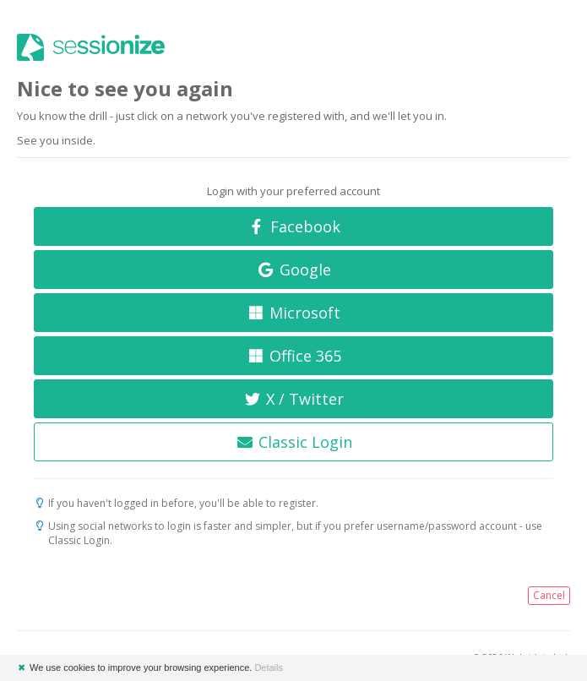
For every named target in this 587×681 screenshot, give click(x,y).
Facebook (293, 226)
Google (293, 269)
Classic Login (293, 442)
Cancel (549, 595)
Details (268, 667)
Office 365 (293, 356)
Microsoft (294, 312)
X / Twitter (294, 399)
